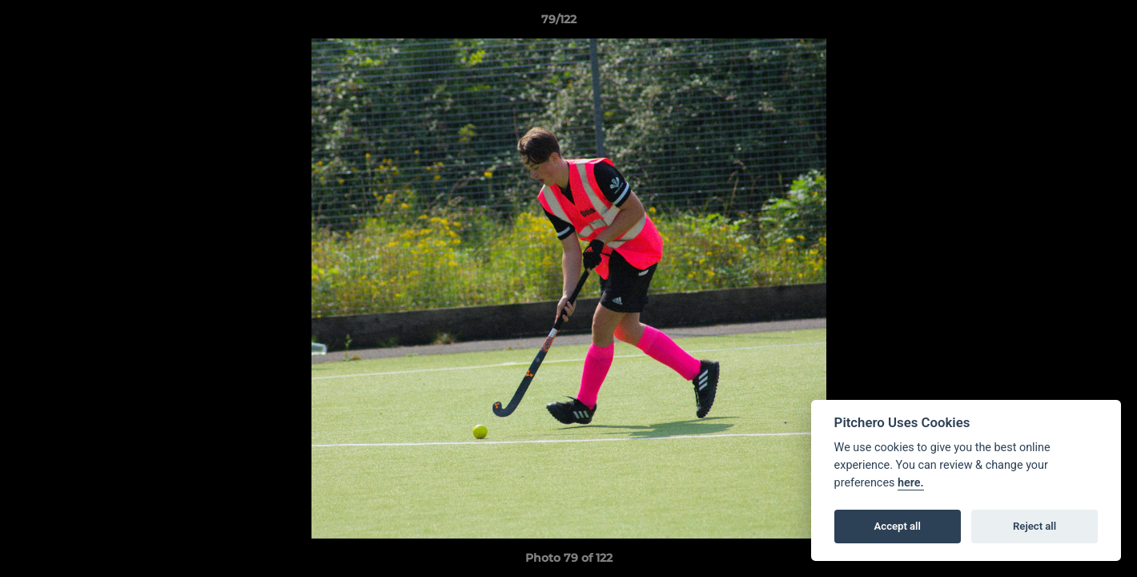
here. (911, 483)
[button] (1069, 23)
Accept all (897, 526)
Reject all (1034, 526)
